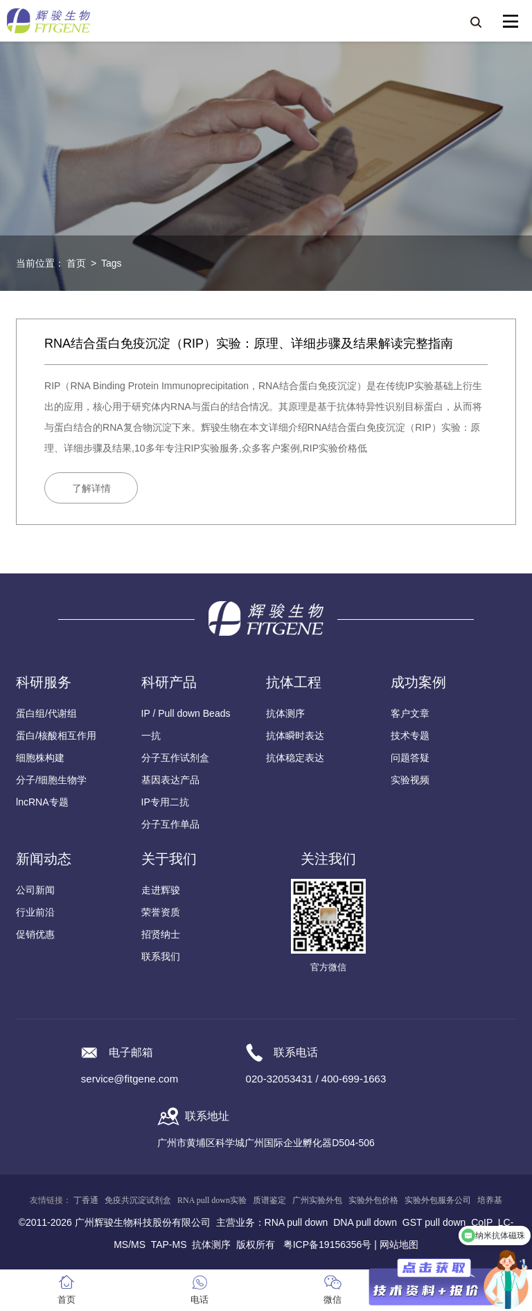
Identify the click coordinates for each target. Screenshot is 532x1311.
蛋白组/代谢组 (46, 713)
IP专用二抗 (165, 802)
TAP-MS (169, 1244)
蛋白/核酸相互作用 (56, 735)
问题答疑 (410, 757)
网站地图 (399, 1244)
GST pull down (434, 1222)
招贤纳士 (160, 934)
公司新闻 (35, 889)
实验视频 (410, 779)
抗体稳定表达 (295, 757)
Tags (111, 263)
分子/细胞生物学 (51, 779)
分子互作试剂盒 (175, 757)
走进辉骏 (160, 889)
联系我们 (160, 956)
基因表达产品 (170, 779)
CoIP (482, 1222)
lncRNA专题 (42, 802)
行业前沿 (35, 912)
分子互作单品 (170, 824)
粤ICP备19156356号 (327, 1244)
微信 (332, 1299)
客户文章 (410, 713)
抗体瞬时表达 (295, 735)
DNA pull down (365, 1222)
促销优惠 (35, 934)
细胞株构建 (40, 757)
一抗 (151, 735)
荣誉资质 (160, 912)
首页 (76, 263)
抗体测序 (285, 713)
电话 (199, 1299)
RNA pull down (296, 1222)
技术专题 (410, 735)
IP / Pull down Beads (186, 713)
